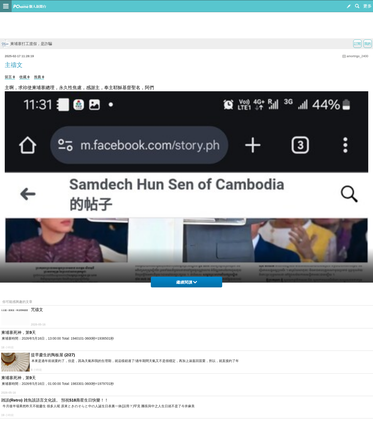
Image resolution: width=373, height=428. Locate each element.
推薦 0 (39, 77)
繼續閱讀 (186, 282)
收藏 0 (24, 77)
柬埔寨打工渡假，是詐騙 (26, 44)
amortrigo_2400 (357, 56)
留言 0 (10, 77)
